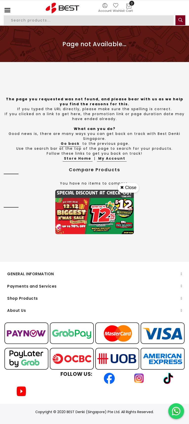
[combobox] (89, 20)
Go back (70, 143)
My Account (111, 158)
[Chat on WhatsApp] (176, 411)
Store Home (77, 158)
